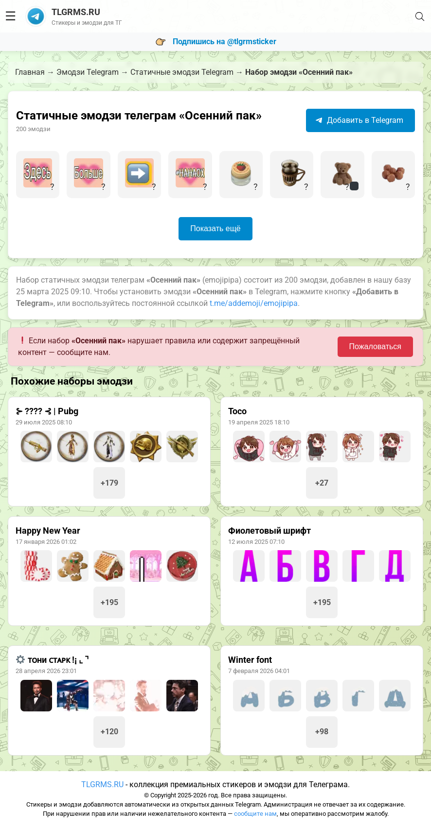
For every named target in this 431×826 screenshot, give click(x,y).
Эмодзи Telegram (87, 72)
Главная (30, 72)
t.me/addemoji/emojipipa (254, 303)
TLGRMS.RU (102, 784)
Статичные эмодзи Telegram (181, 72)
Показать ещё (215, 228)
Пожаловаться (375, 346)
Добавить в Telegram (359, 120)
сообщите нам (255, 813)
